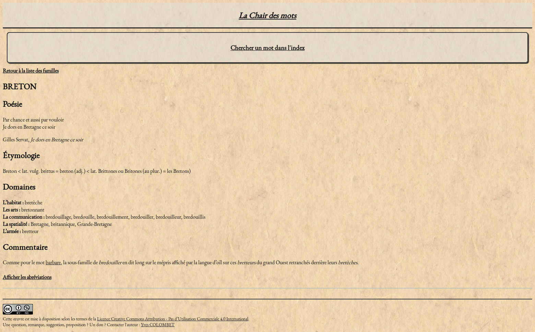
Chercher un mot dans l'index (267, 47)
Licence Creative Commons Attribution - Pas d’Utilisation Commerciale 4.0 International (172, 319)
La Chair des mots (267, 15)
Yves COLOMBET (158, 325)
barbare (53, 262)
